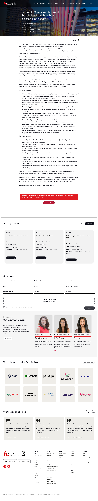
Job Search (61, 463)
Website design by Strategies (54, 494)
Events (84, 453)
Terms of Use (25, 494)
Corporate (49, 457)
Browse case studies (88, 362)
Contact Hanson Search (39, 3)
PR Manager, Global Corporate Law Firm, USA (78, 237)
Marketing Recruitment (51, 472)
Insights (84, 3)
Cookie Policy (39, 494)
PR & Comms (49, 475)
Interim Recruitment (50, 468)
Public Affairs (49, 477)
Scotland (37, 479)
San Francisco (39, 455)
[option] (19, 247)
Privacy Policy (32, 494)
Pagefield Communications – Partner (16, 236)
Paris (37, 475)
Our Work (72, 472)
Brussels (37, 473)
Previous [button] (77, 223)
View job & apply (11, 257)
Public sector (49, 479)
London (37, 482)
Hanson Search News (87, 457)
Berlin (37, 471)
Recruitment (61, 455)
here (71, 181)
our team (24, 173)
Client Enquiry (24, 461)
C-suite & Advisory (50, 453)
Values (72, 457)
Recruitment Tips (86, 462)
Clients (78, 3)
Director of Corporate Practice (45, 236)
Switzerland (38, 468)
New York (38, 460)
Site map (45, 494)
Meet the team (8, 338)
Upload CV (49, 202)
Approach (72, 453)
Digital (48, 459)
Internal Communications (51, 470)
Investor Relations (50, 490)
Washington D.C (39, 457)
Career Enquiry (10, 461)
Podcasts (84, 459)
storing (13, 307)
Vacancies (91, 3)
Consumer (49, 455)
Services (63, 3)
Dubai (37, 464)
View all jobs (89, 223)
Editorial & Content (50, 462)
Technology (49, 487)
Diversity (72, 455)
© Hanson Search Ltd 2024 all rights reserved (12, 494)
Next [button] (81, 223)
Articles (84, 455)
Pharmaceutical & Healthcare (52, 466)
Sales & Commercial (50, 481)
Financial (48, 464)
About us (50, 3)
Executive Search (62, 453)
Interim (60, 457)
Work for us (73, 459)
